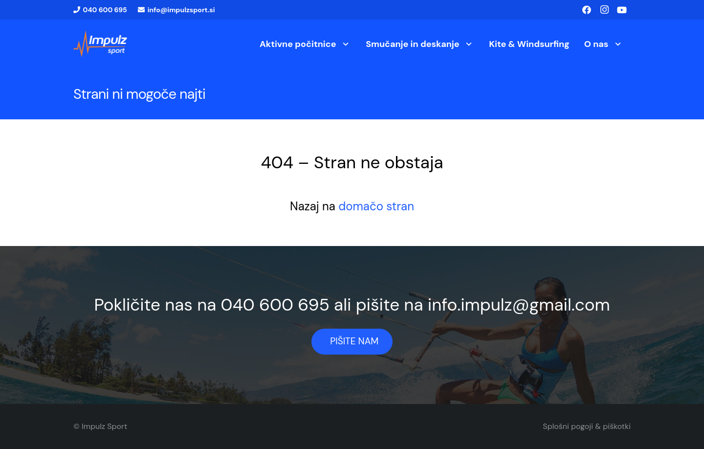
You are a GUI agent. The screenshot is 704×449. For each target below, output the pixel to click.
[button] (344, 44)
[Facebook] (586, 10)
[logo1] (100, 44)
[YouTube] (622, 10)
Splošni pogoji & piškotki (587, 426)
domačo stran (376, 206)
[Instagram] (604, 10)
